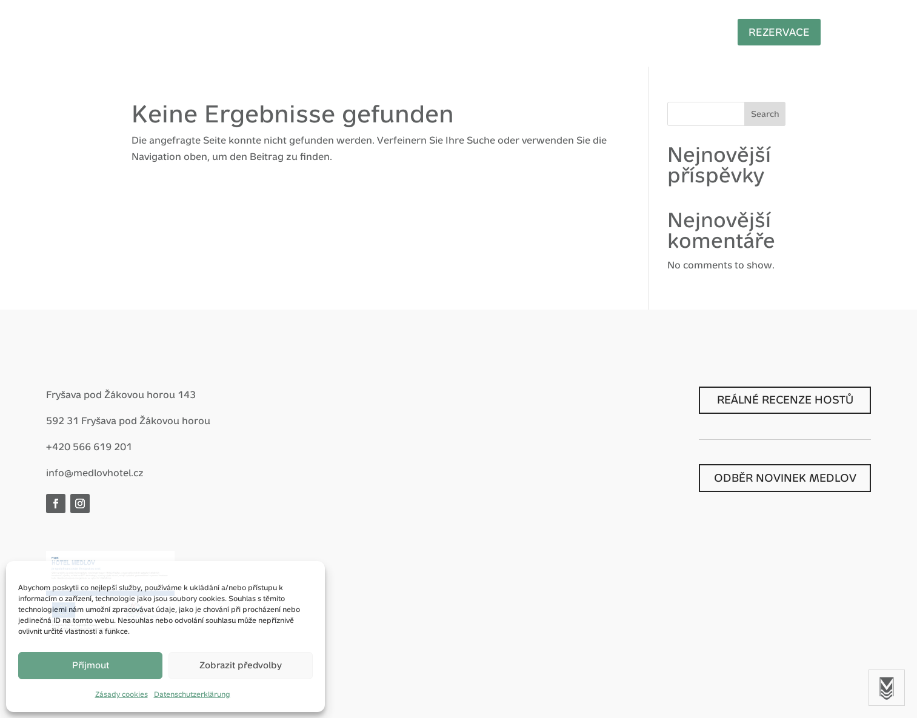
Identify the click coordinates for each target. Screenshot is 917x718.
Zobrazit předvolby (240, 665)
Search (765, 114)
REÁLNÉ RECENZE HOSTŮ (785, 399)
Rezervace (787, 32)
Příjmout (90, 665)
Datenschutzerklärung (192, 694)
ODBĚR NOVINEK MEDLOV (785, 477)
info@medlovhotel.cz (95, 473)
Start (207, 34)
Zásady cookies (121, 694)
